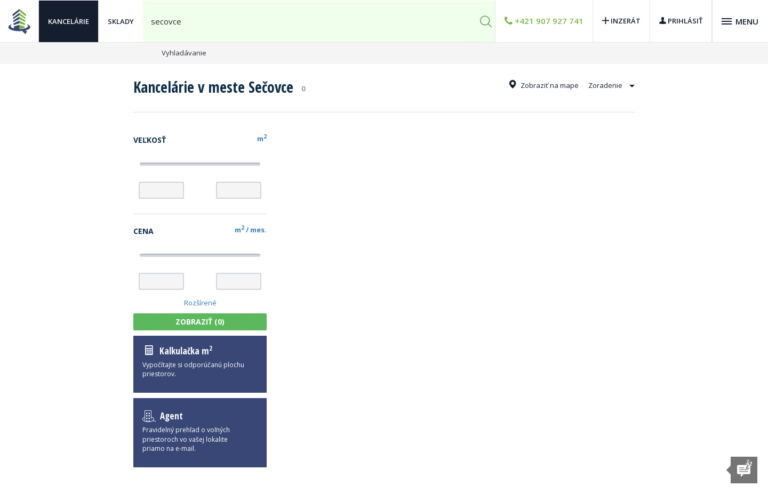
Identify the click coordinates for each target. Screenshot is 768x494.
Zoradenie (611, 85)
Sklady (121, 21)
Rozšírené (200, 302)
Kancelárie (68, 21)
